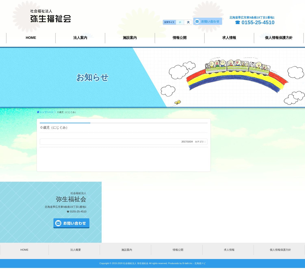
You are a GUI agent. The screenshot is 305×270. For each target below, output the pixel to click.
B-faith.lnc (187, 263)
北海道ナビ (200, 263)
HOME (31, 38)
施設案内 (130, 38)
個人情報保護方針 (279, 38)
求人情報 (229, 38)
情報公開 (180, 38)
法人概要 (75, 249)
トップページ (46, 112)
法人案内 (80, 38)
